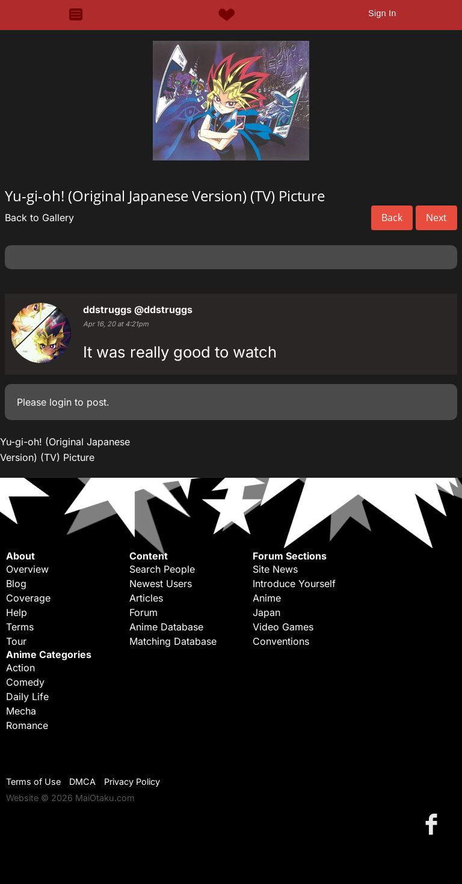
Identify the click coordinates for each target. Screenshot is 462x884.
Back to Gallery (39, 218)
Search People (162, 569)
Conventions (281, 641)
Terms (20, 627)
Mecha (21, 711)
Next (436, 217)
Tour (16, 641)
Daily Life (27, 696)
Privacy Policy (132, 781)
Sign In (382, 13)
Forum (143, 612)
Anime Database (166, 627)
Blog (16, 584)
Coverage (28, 598)
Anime (267, 598)
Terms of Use (33, 781)
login (60, 402)
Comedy (25, 682)
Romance (27, 725)
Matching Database (173, 641)
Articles (146, 598)
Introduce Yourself (294, 584)
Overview (27, 569)
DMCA (82, 781)
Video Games (283, 627)
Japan (266, 612)
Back (391, 217)
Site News (275, 569)
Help (16, 612)
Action (20, 668)
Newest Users (160, 584)
